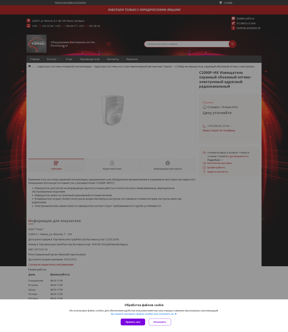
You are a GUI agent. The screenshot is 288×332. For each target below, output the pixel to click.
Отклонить (160, 322)
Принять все (132, 322)
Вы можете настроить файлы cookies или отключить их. (142, 314)
